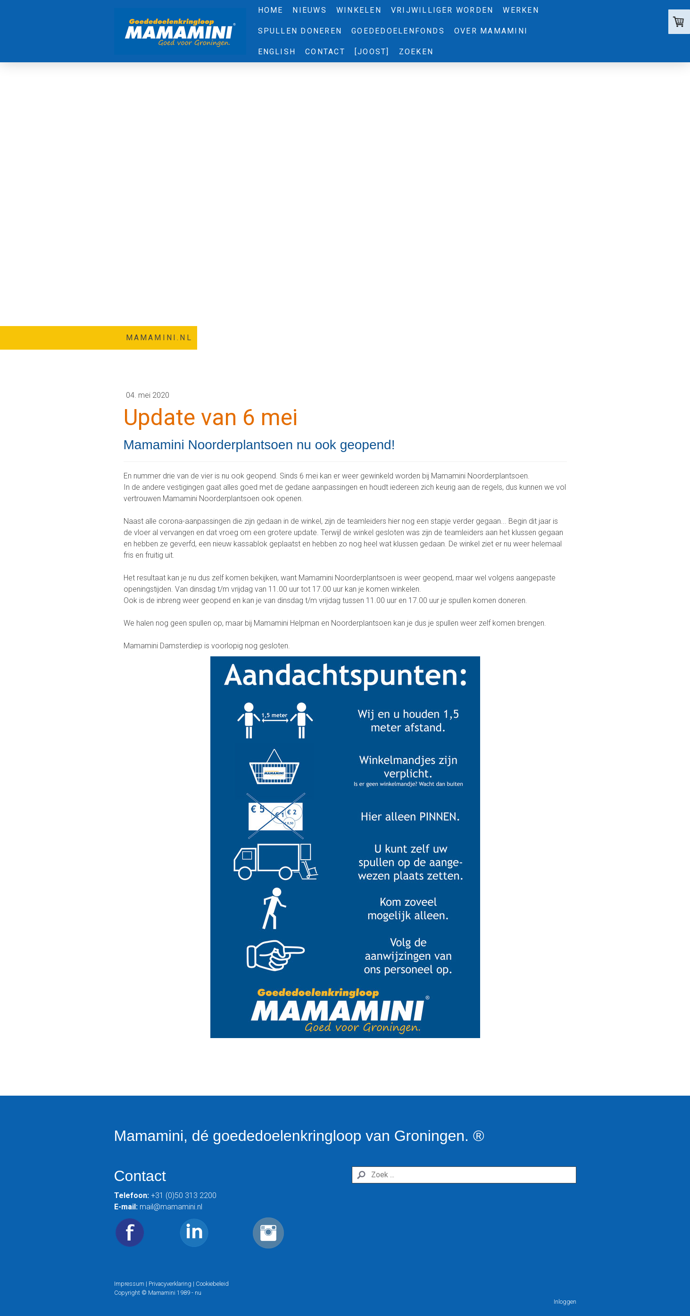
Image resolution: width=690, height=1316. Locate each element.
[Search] (464, 1174)
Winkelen (359, 10)
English (277, 51)
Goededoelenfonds (398, 30)
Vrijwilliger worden (442, 10)
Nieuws (309, 10)
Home (270, 10)
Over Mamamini (491, 30)
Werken (521, 10)
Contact (325, 51)
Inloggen (565, 1301)
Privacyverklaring (170, 1283)
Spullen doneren (300, 30)
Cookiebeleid (212, 1283)
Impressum (129, 1283)
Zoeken (416, 51)
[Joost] (372, 51)
